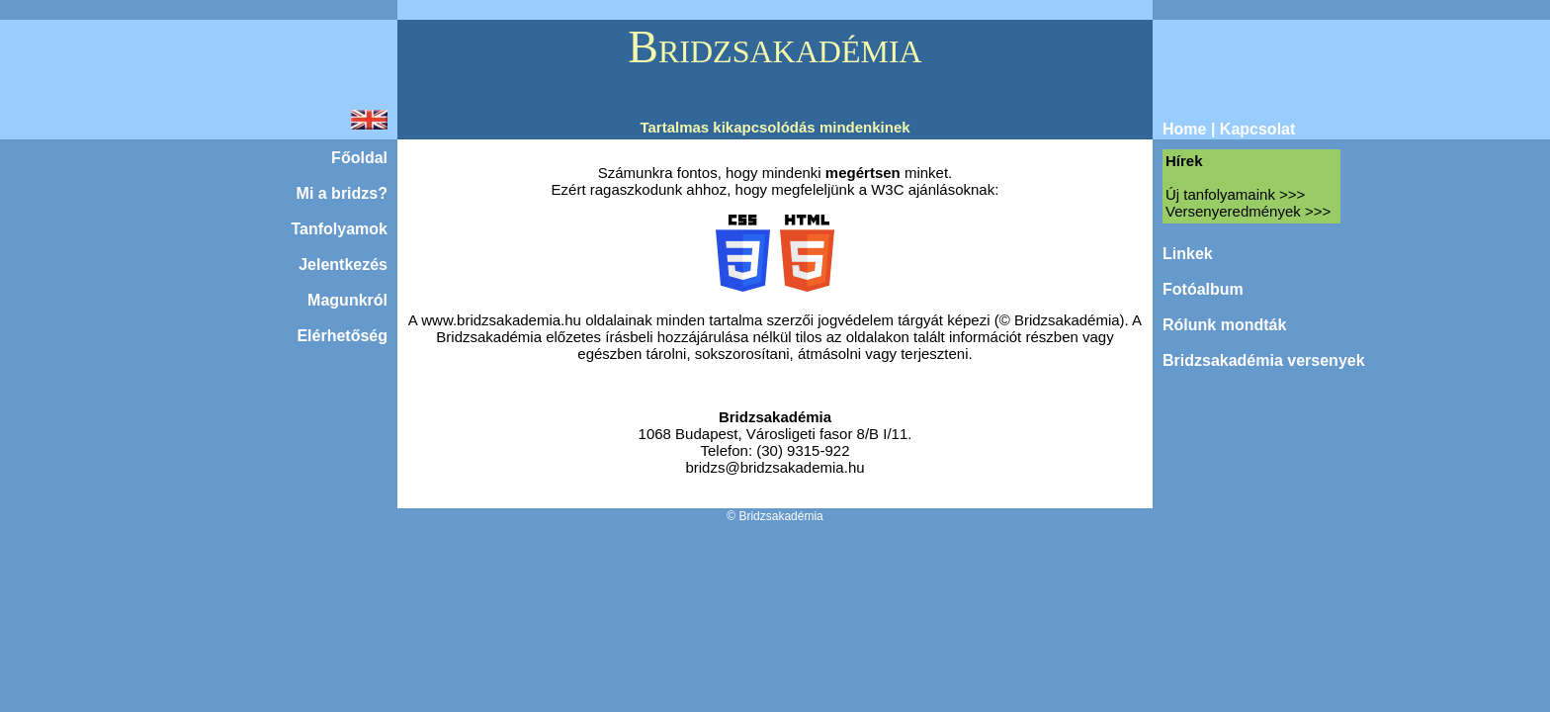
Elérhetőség (342, 335)
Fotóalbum (1203, 289)
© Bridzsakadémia (775, 516)
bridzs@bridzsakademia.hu (774, 467)
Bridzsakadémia (775, 416)
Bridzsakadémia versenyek (1263, 360)
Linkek (1187, 253)
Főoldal (359, 157)
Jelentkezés (343, 264)
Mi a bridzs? (342, 193)
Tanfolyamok (340, 229)
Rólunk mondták (1224, 324)
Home (1184, 129)
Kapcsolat (1257, 129)
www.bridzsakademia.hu (501, 320)
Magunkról (347, 300)
